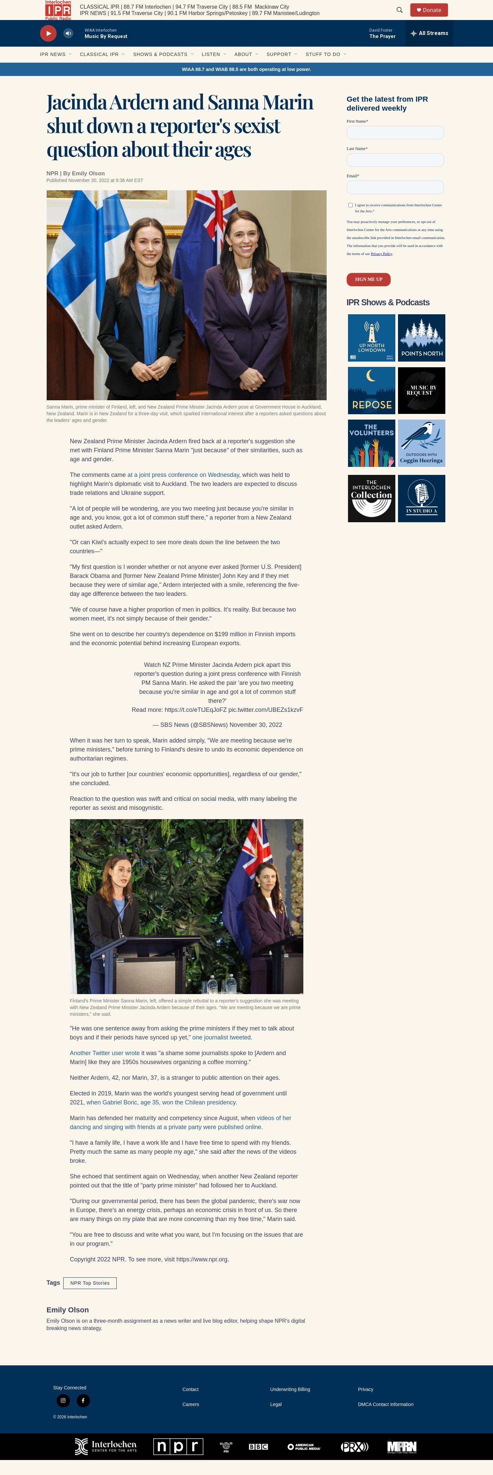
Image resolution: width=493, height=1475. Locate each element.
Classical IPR (99, 69)
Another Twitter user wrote (105, 1068)
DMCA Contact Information (386, 1419)
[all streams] (429, 48)
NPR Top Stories (90, 1298)
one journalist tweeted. (222, 1052)
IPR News (53, 69)
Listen (211, 69)
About (243, 69)
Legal (276, 1419)
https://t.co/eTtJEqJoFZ (196, 725)
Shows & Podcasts (160, 69)
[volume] (68, 48)
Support (279, 69)
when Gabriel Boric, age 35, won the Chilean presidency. (162, 1117)
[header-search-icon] (403, 18)
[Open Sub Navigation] (70, 69)
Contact (191, 1404)
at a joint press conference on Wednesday (183, 490)
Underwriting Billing (290, 1404)
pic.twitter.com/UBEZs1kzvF (265, 725)
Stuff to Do (323, 69)
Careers (191, 1419)
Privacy (365, 1404)
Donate (436, 17)
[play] (48, 48)
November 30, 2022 (255, 740)
